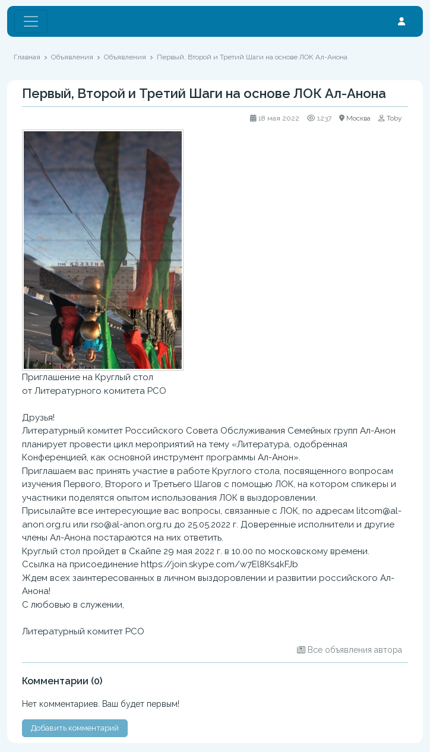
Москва (358, 118)
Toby (394, 118)
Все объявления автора (355, 650)
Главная (27, 57)
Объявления (72, 57)
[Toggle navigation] (31, 21)
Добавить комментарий (75, 727)
